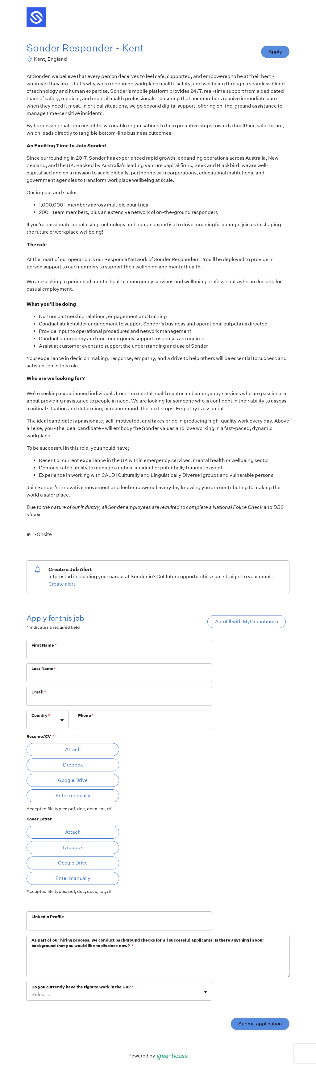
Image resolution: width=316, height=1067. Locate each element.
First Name (44, 645)
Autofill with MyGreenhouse (246, 621)
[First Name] (119, 653)
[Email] (119, 700)
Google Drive (73, 780)
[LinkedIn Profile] (119, 925)
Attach (73, 749)
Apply (275, 52)
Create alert (61, 584)
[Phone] (142, 723)
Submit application (260, 1024)
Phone (86, 715)
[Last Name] (119, 677)
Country (40, 715)
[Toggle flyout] (62, 720)
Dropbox (73, 765)
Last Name (43, 668)
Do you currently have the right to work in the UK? (82, 987)
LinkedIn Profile (47, 916)
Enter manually (73, 796)
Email (38, 692)
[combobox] (31, 723)
